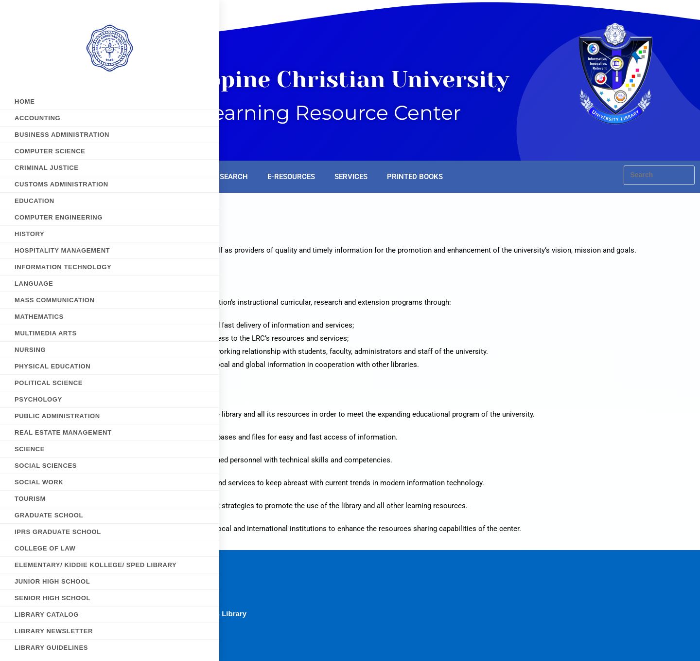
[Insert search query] (659, 175)
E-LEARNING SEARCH (212, 176)
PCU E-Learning (185, 600)
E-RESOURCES (291, 176)
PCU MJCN (177, 640)
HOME (146, 176)
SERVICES (351, 176)
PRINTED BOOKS (415, 176)
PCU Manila (178, 627)
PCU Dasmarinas (187, 587)
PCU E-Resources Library (202, 613)
